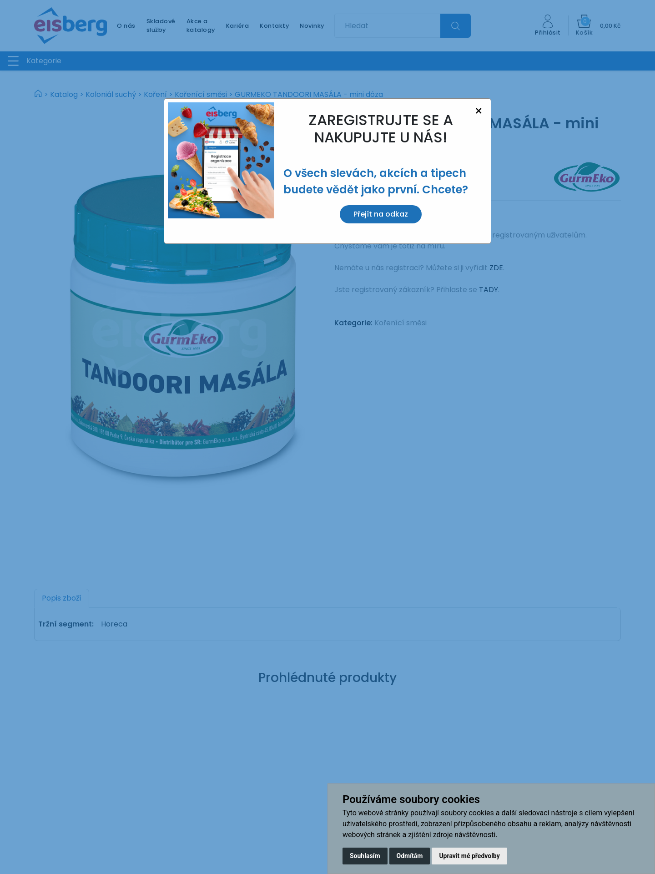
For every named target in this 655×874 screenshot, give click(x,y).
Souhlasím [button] (365, 855)
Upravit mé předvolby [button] (469, 855)
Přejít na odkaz (380, 214)
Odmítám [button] (410, 855)
